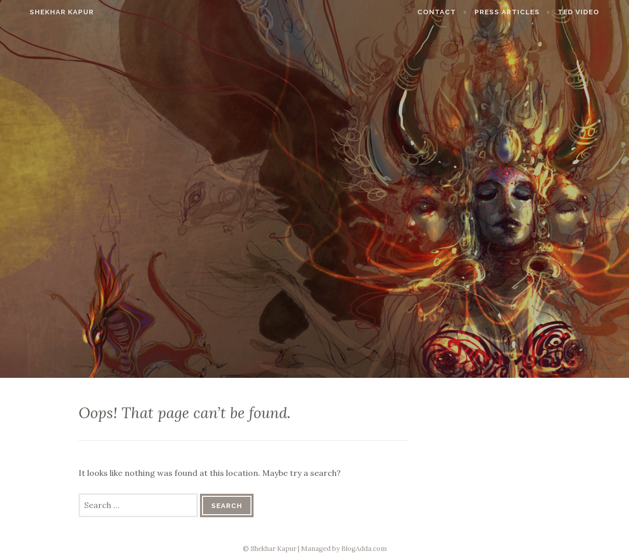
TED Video (595, 12)
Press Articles (523, 12)
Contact (453, 12)
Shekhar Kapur (45, 12)
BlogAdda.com (364, 548)
